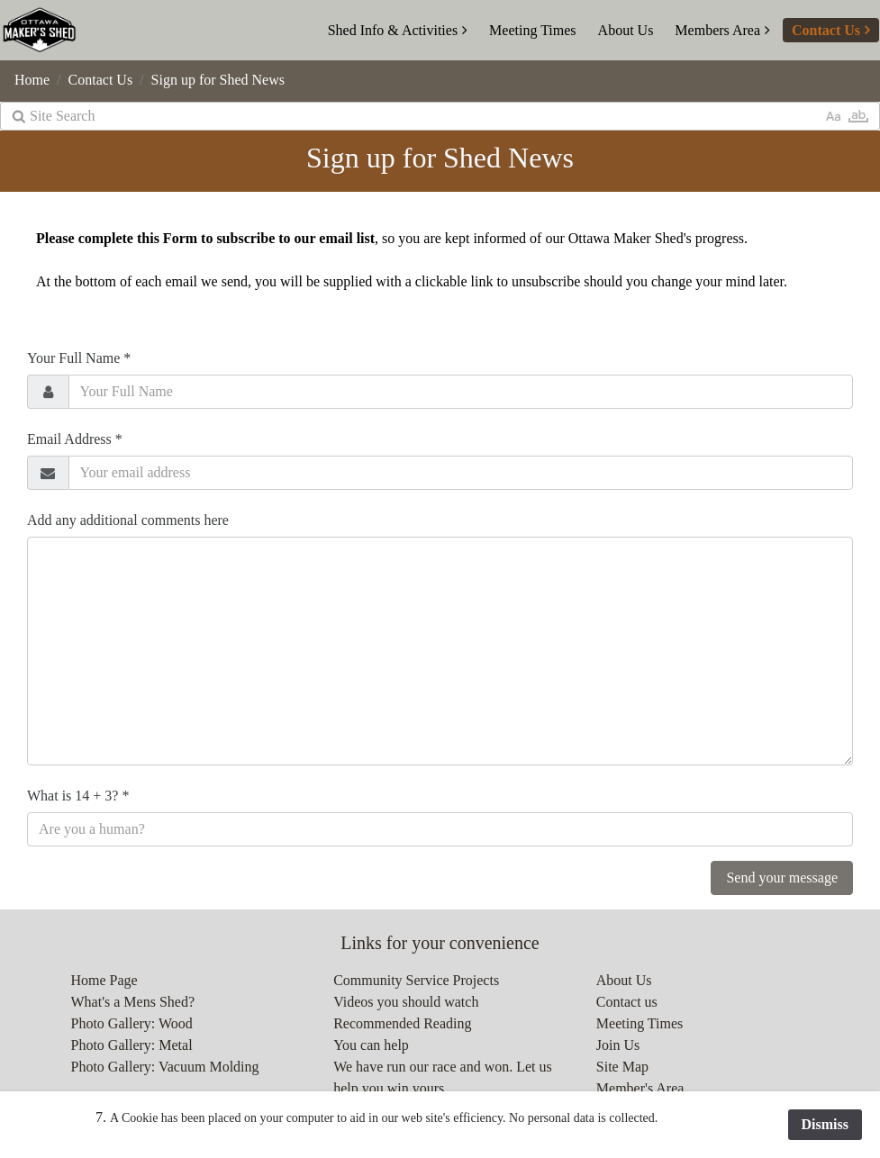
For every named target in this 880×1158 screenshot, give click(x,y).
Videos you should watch (405, 1001)
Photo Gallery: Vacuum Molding (165, 1066)
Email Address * (74, 439)
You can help (371, 1045)
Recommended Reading (402, 1023)
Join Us (618, 1045)
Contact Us (826, 30)
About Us (626, 30)
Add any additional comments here (128, 520)
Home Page (104, 980)
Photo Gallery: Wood (132, 1023)
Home (32, 79)
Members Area (717, 30)
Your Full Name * (79, 358)
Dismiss (825, 1124)
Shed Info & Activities (393, 30)
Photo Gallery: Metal (132, 1045)
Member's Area (640, 1088)
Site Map (622, 1066)
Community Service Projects (416, 980)
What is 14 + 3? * (78, 795)
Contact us (627, 1001)
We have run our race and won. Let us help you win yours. (442, 1077)
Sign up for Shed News (218, 79)
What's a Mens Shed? (133, 1001)
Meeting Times (532, 30)
